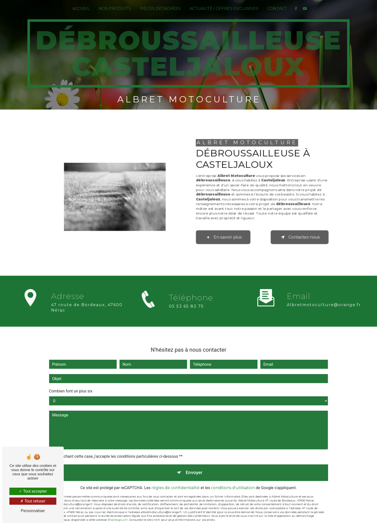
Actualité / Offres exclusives (223, 8)
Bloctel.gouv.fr (118, 513)
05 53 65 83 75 (186, 312)
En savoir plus (223, 237)
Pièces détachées (160, 8)
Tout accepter (33, 491)
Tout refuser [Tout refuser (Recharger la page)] (32, 501)
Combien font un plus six (70, 384)
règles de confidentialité (175, 481)
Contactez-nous (299, 237)
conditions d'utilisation (233, 481)
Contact (277, 8)
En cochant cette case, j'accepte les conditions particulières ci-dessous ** (118, 450)
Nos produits (115, 8)
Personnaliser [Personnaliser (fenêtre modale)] (33, 511)
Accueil (81, 8)
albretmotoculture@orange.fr (324, 298)
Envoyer (194, 466)
